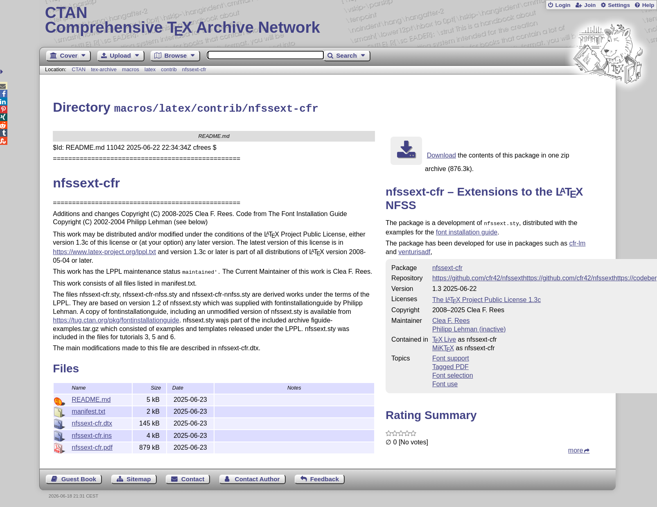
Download (441, 154)
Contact (193, 476)
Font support (450, 356)
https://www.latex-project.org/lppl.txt (104, 250)
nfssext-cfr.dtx (92, 422)
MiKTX (443, 346)
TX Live (444, 337)
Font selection (452, 373)
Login (562, 5)
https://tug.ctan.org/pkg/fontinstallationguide (116, 318)
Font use (445, 382)
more (575, 448)
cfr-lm (577, 241)
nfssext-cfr (194, 69)
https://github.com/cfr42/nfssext (477, 276)
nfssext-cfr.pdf (92, 446)
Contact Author (257, 476)
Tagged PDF (450, 364)
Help (648, 5)
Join (590, 5)
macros (130, 69)
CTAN (79, 69)
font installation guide (466, 230)
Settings (619, 5)
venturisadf (414, 249)
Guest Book (78, 476)
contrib (168, 69)
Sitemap (138, 476)
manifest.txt (88, 410)
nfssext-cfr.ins (92, 434)
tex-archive (104, 69)
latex (150, 69)
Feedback (324, 476)
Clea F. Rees (451, 318)
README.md (91, 398)
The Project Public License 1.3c (486, 297)
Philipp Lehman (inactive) (469, 327)
